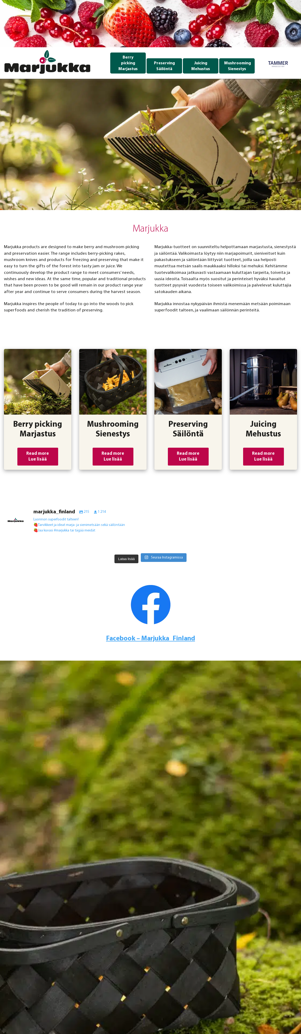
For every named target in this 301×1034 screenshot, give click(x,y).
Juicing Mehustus (200, 66)
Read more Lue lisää (37, 456)
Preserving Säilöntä (164, 66)
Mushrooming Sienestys (237, 66)
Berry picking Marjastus (128, 63)
